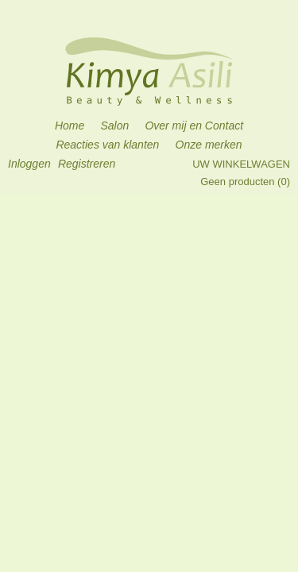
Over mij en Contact (194, 125)
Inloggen (29, 163)
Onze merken (209, 144)
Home (69, 125)
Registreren (86, 163)
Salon (114, 125)
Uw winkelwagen (241, 164)
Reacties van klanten (107, 144)
